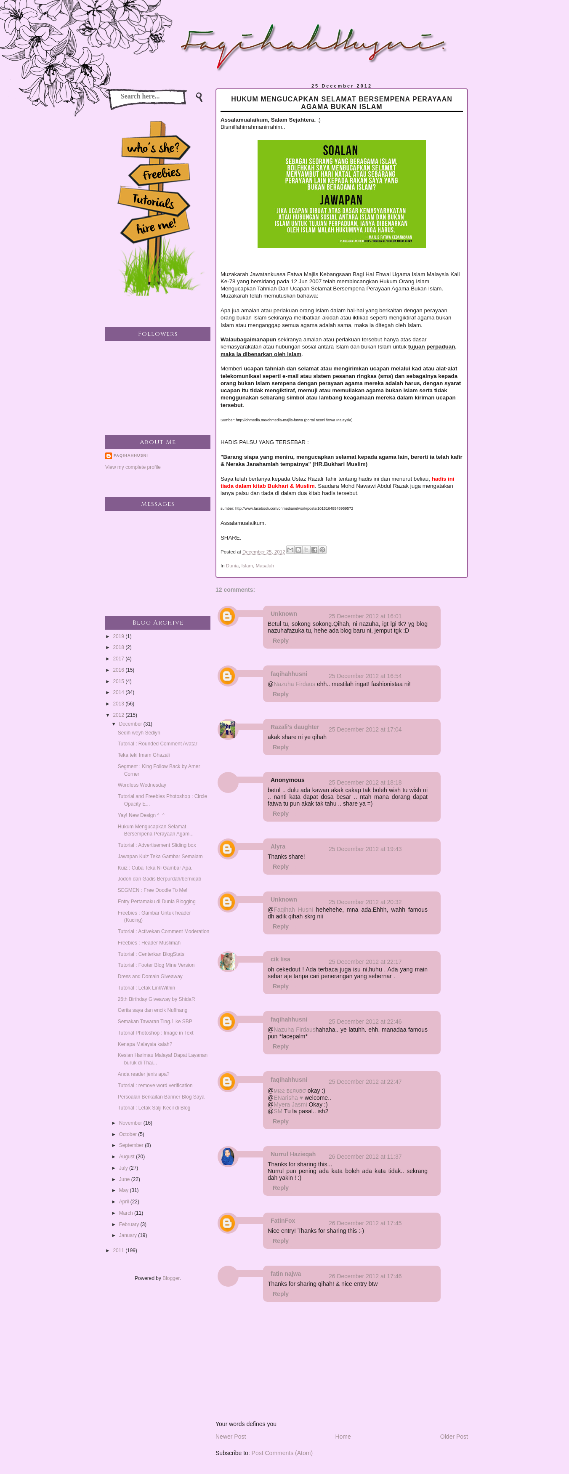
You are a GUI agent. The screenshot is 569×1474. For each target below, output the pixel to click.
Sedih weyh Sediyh (139, 733)
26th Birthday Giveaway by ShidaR (156, 999)
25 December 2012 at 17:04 (365, 729)
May (124, 1190)
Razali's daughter (295, 727)
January (128, 1235)
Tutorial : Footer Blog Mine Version (156, 965)
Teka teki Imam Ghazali (144, 755)
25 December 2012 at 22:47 (365, 1081)
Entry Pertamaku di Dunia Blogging (157, 902)
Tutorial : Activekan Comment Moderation (164, 931)
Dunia (232, 565)
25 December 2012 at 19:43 (365, 849)
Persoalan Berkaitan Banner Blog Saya (161, 1097)
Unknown (284, 613)
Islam (247, 565)
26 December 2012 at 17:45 (365, 1223)
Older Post (454, 1436)
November (131, 1123)
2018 (119, 647)
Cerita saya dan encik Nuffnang (153, 1010)
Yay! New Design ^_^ (141, 815)
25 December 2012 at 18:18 (365, 782)
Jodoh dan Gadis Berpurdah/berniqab (159, 879)
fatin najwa (286, 1273)
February (130, 1224)
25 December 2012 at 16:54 (365, 676)
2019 (119, 636)
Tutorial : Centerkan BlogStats (151, 954)
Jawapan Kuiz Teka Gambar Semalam (160, 856)
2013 (119, 704)
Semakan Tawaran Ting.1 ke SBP (155, 1021)
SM (278, 1111)
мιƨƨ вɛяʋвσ (290, 1090)
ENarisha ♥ (288, 1097)
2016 (119, 670)
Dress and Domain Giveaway (150, 976)
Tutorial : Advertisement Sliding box (157, 845)
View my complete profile (133, 467)
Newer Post (230, 1436)
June (125, 1179)
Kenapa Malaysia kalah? (145, 1044)
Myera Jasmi (290, 1104)
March (126, 1213)
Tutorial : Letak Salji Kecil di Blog (154, 1108)
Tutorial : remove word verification (155, 1085)
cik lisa (280, 959)
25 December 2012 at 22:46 (365, 1021)
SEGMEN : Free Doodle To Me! (153, 890)
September (132, 1145)
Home (343, 1436)
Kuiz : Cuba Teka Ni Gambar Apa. (155, 868)
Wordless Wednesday (142, 785)
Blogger (170, 1278)
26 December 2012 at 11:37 (365, 1156)
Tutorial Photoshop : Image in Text (156, 1033)
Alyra (278, 846)
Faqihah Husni (293, 909)
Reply (281, 640)
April (124, 1202)
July (124, 1168)
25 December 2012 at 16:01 (365, 616)
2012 (119, 715)
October (128, 1134)
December (131, 724)
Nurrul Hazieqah (293, 1154)
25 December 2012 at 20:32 (365, 902)
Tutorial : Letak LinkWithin (146, 988)
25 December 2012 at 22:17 (365, 961)
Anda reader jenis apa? (144, 1074)
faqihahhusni (289, 673)
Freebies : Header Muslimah (149, 943)
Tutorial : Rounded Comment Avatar (157, 744)
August (127, 1157)
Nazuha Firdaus (294, 684)
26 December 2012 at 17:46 (365, 1276)
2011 (119, 1250)
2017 (119, 659)
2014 (119, 692)
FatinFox (283, 1220)
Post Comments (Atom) (282, 1453)
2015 (119, 681)
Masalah (265, 565)
